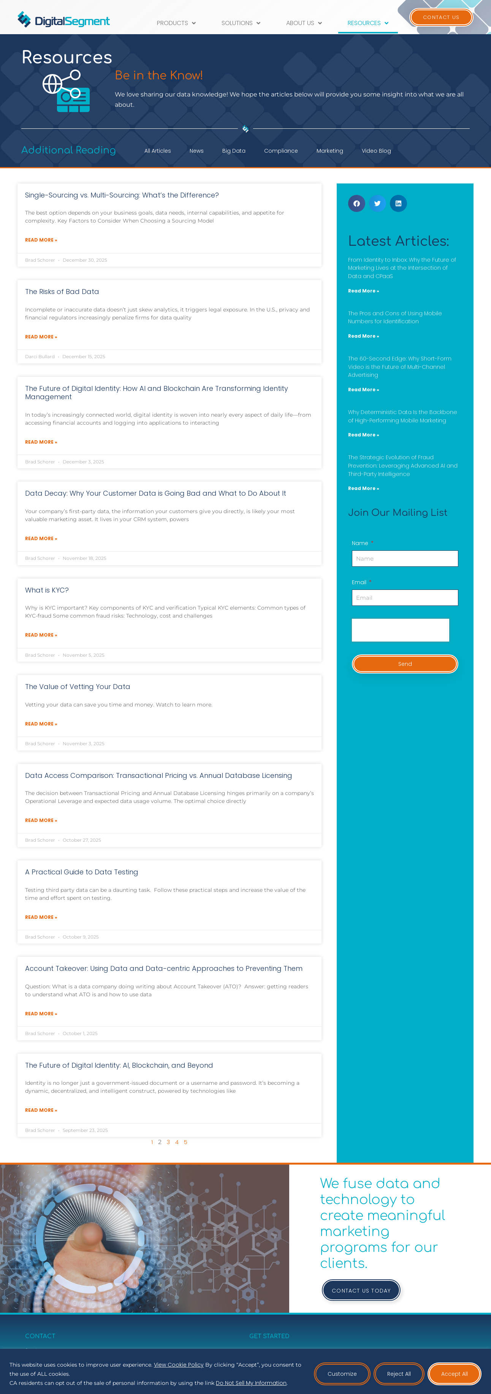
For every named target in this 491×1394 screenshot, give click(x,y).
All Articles (157, 151)
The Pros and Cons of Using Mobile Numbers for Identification (395, 318)
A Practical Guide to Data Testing (81, 872)
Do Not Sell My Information (251, 1383)
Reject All (399, 1374)
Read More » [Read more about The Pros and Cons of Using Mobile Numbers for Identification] (363, 336)
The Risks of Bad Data (62, 291)
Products (176, 23)
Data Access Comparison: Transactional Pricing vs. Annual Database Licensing (158, 775)
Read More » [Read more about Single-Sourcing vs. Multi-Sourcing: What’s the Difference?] (41, 240)
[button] (356, 203)
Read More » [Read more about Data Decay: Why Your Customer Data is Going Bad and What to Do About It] (41, 538)
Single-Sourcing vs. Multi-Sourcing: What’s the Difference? (122, 195)
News (197, 151)
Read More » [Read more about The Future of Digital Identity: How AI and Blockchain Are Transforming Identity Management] (41, 442)
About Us (304, 23)
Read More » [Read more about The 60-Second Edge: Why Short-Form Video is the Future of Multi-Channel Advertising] (363, 389)
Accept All (454, 1374)
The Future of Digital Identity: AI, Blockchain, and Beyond (119, 1065)
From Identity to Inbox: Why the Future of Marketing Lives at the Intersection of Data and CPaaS (402, 268)
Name (361, 544)
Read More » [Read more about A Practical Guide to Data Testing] (41, 917)
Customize (342, 1374)
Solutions (241, 23)
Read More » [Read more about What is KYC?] (41, 635)
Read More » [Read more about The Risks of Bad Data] (41, 336)
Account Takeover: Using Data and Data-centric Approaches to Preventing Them (164, 968)
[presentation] (400, 630)
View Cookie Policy (179, 1365)
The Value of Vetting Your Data (77, 686)
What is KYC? (47, 590)
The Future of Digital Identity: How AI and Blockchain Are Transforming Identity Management (156, 393)
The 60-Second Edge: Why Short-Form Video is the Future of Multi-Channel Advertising (399, 367)
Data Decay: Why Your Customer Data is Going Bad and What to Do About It (155, 493)
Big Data (234, 151)
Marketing (330, 151)
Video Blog (376, 151)
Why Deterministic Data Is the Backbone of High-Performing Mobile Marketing (402, 416)
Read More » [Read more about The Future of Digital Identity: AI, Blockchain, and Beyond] (41, 1110)
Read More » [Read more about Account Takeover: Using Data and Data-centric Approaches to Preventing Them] (41, 1013)
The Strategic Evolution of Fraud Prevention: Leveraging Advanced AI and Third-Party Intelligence (403, 465)
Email (360, 583)
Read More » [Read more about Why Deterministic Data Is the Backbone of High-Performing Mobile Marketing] (363, 434)
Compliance (281, 151)
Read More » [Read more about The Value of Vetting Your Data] (41, 724)
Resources (368, 23)
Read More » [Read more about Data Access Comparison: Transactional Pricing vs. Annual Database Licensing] (41, 820)
